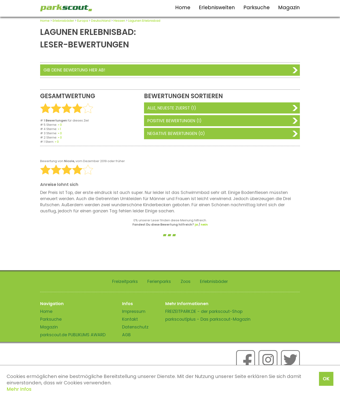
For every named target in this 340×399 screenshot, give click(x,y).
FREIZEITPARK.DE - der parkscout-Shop (203, 311)
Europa (82, 21)
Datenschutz (135, 327)
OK (326, 378)
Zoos (186, 281)
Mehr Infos (19, 389)
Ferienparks (159, 281)
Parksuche (256, 7)
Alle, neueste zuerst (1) (171, 108)
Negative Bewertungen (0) (176, 133)
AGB (126, 335)
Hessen (119, 21)
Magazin (289, 7)
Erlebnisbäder (63, 21)
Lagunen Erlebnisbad (144, 21)
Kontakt (130, 319)
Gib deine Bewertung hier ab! (74, 70)
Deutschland (100, 21)
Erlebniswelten (217, 7)
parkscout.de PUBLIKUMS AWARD (73, 335)
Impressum (133, 311)
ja (196, 225)
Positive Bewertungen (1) (174, 121)
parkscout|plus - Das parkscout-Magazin (208, 319)
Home (182, 7)
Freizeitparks (125, 281)
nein (204, 225)
